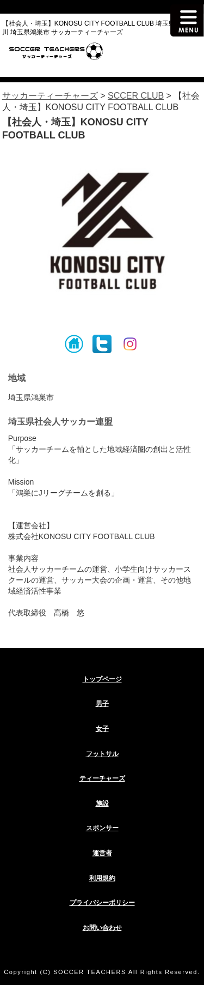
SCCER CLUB (136, 95)
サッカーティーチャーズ (50, 95)
